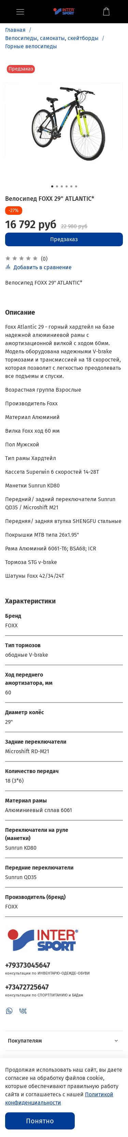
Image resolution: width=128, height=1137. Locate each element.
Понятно (40, 1121)
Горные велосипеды (31, 46)
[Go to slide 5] (71, 186)
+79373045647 (27, 965)
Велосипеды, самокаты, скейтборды (52, 38)
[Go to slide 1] (52, 186)
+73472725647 (27, 987)
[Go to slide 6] (76, 186)
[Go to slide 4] (67, 186)
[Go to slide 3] (62, 186)
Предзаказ (64, 239)
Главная (15, 30)
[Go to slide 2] (57, 186)
